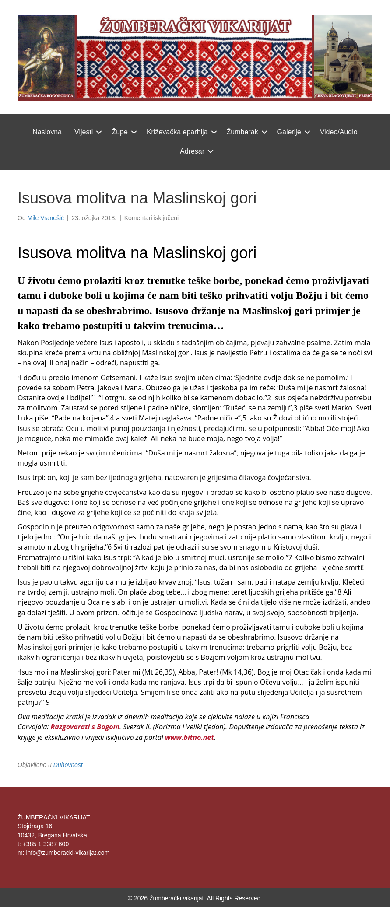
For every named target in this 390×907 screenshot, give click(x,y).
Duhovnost (68, 764)
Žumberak (242, 132)
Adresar (192, 151)
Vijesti (83, 132)
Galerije (289, 132)
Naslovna (47, 132)
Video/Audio (339, 132)
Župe (119, 132)
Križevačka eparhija (177, 132)
